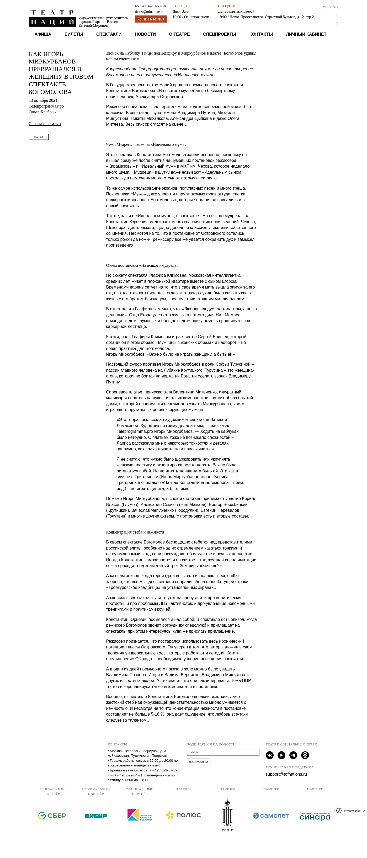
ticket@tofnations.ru (149, 12)
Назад (38, 137)
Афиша (43, 34)
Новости (145, 34)
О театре (179, 34)
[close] (364, 811)
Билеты (74, 34)
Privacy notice (352, 810)
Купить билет (151, 19)
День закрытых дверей (236, 11)
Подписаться (198, 761)
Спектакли (109, 34)
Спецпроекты (219, 34)
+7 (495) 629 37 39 (155, 5)
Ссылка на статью (45, 123)
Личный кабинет (306, 34)
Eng (334, 7)
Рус (324, 7)
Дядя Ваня (181, 11)
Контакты (261, 34)
